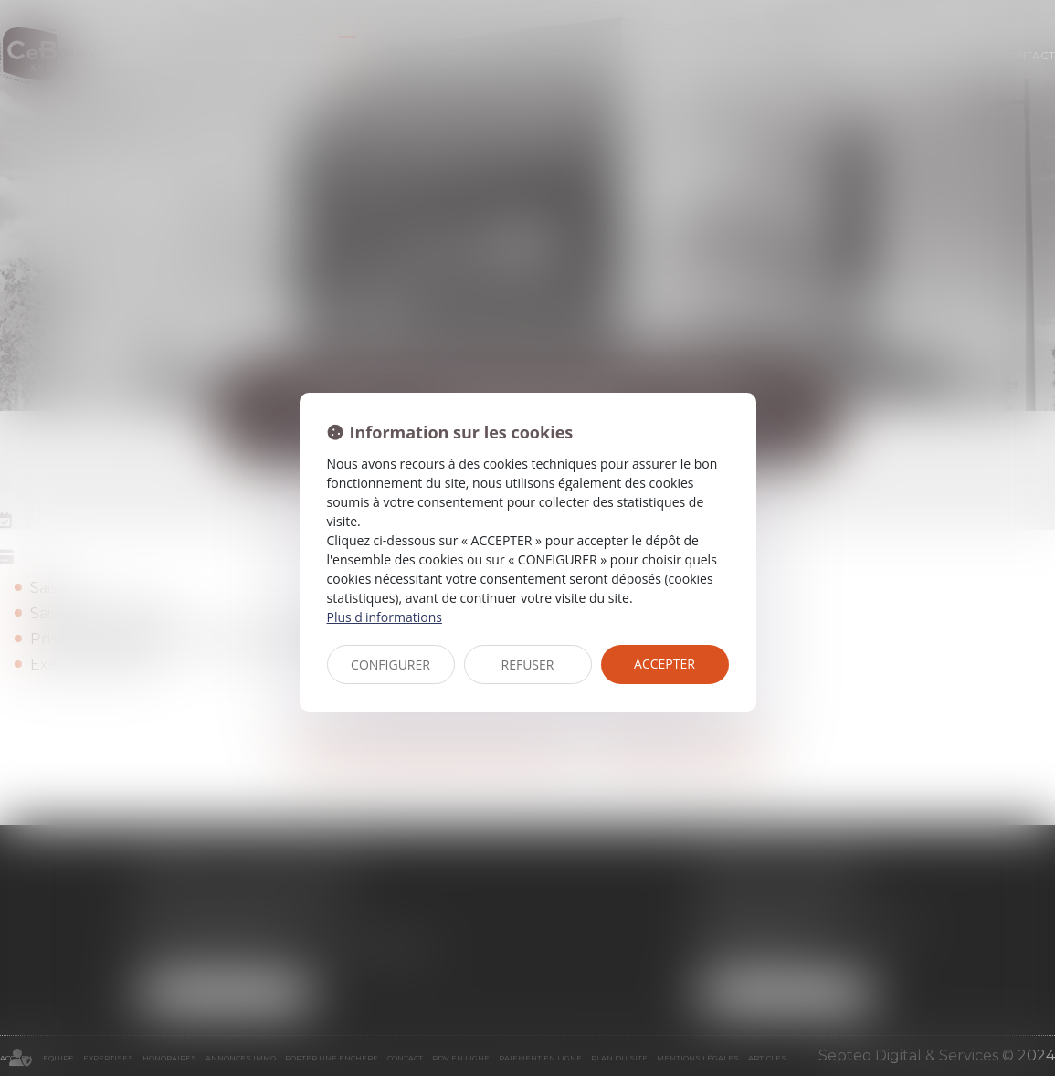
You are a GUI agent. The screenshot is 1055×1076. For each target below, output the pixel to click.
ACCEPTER (664, 663)
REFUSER (527, 664)
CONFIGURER (390, 664)
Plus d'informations (384, 617)
